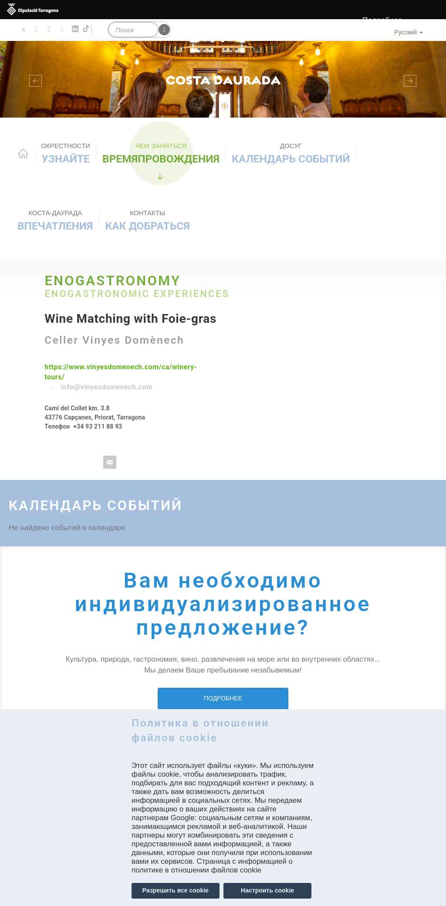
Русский (408, 32)
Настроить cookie (267, 890)
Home (23, 153)
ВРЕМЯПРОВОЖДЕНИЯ (161, 153)
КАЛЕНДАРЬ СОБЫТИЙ (291, 153)
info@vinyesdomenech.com (107, 387)
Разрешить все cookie (175, 890)
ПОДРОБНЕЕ (223, 698)
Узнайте (65, 153)
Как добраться (147, 220)
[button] (33, 79)
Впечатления (55, 220)
